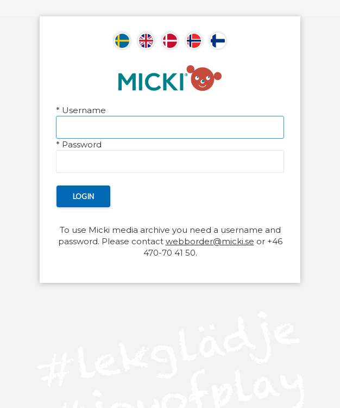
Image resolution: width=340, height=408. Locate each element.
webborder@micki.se (210, 241)
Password (79, 144)
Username (81, 110)
